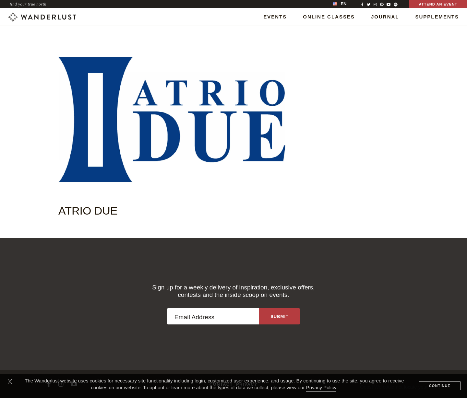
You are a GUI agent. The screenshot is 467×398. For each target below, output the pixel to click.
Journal (385, 16)
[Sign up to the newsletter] (279, 316)
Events (275, 16)
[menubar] (346, 4)
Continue (439, 386)
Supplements (437, 16)
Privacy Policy (321, 387)
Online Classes (329, 16)
